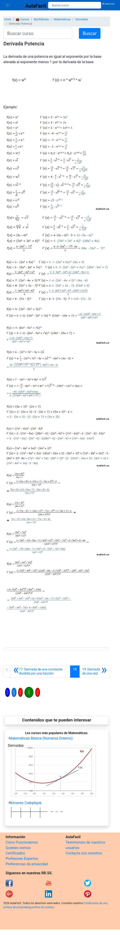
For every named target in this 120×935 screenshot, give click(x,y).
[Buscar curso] (74, 5)
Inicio (7, 19)
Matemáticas (62, 19)
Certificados (15, 853)
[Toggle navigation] (7, 5)
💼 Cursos (22, 19)
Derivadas (82, 19)
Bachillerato (41, 19)
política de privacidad (16, 907)
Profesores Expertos (22, 858)
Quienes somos (18, 848)
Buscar (90, 33)
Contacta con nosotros (84, 853)
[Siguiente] (94, 671)
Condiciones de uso (95, 903)
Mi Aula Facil (108, 3)
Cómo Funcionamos (22, 842)
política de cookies (42, 907)
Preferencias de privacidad (27, 864)
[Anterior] (40, 671)
